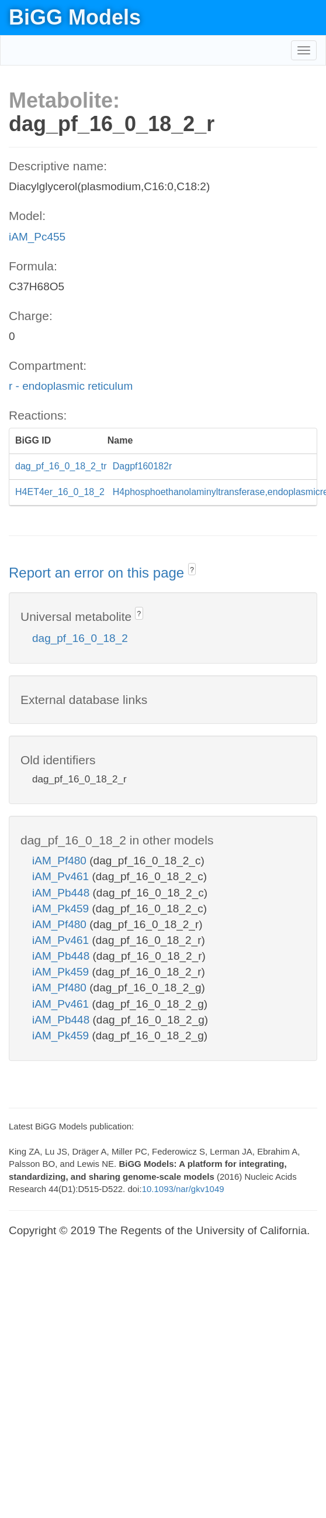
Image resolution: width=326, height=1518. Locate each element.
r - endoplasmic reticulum (71, 386)
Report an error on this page (98, 573)
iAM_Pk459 (62, 908)
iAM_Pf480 (60, 860)
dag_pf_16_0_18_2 (80, 638)
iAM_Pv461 (62, 876)
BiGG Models (75, 17)
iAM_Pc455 (37, 237)
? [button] (192, 570)
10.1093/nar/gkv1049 (183, 1189)
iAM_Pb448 (62, 893)
